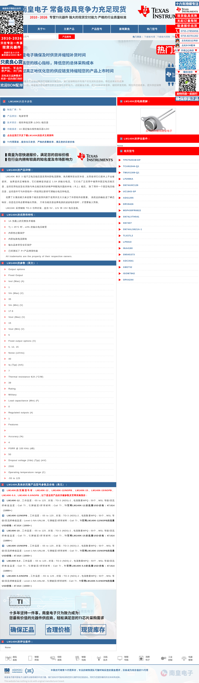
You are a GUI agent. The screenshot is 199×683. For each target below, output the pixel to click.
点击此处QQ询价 (190, 40)
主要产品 (69, 29)
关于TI (41, 29)
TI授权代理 (149, 37)
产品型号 (97, 29)
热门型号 (152, 29)
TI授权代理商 (163, 37)
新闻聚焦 (124, 29)
